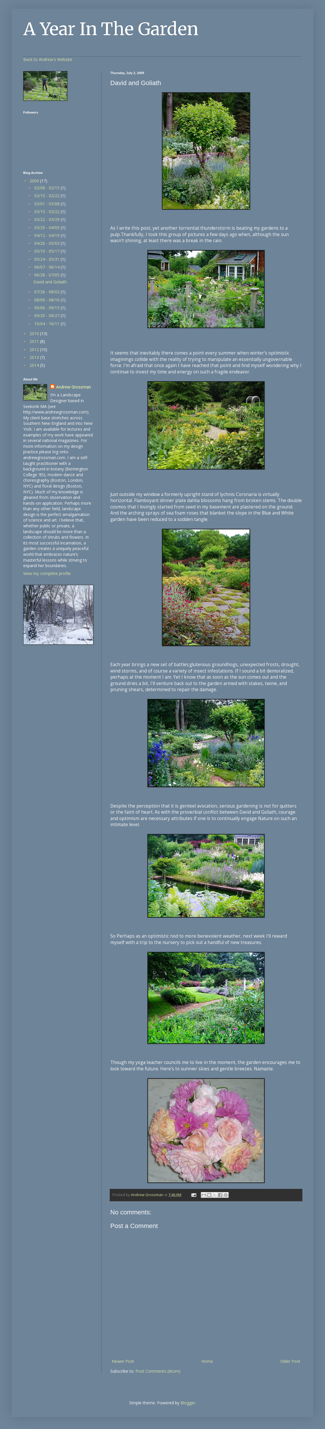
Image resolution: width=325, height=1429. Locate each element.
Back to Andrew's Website (47, 59)
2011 (35, 341)
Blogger (187, 1402)
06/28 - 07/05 (47, 275)
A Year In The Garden (110, 29)
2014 (35, 365)
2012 (35, 349)
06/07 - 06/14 (47, 267)
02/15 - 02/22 (47, 195)
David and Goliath (50, 282)
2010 (35, 333)
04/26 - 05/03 (47, 243)
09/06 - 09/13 (47, 307)
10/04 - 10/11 (47, 323)
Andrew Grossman (73, 387)
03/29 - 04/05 (47, 227)
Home (207, 1361)
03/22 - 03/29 (47, 219)
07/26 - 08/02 (47, 291)
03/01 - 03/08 (47, 203)
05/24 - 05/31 (47, 259)
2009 (35, 181)
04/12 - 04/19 (47, 235)
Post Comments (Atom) (158, 1371)
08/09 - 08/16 (47, 300)
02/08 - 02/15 (47, 187)
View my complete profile (47, 573)
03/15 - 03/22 (47, 211)
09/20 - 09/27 (47, 315)
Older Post (290, 1361)
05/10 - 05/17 (47, 251)
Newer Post (123, 1361)
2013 (35, 357)
